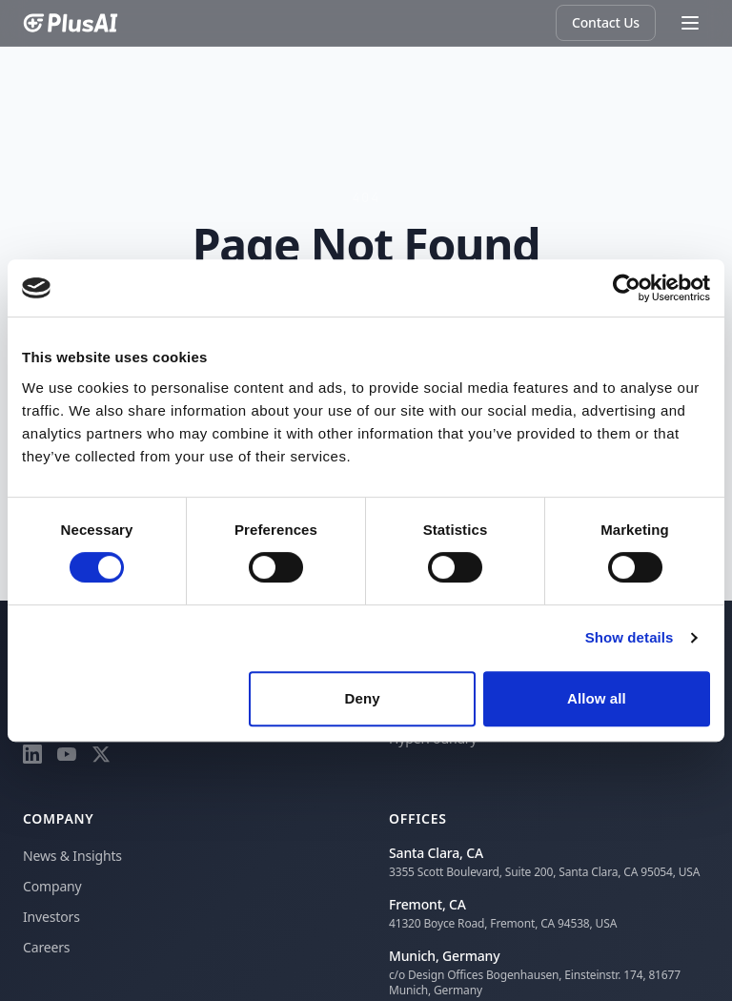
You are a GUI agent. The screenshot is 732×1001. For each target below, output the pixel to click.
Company (52, 886)
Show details (629, 637)
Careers (46, 947)
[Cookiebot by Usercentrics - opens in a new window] (626, 288)
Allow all (596, 698)
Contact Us (606, 22)
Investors (51, 917)
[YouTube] (66, 754)
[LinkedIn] (32, 754)
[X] (101, 754)
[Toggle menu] (690, 23)
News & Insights (72, 856)
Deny (362, 698)
